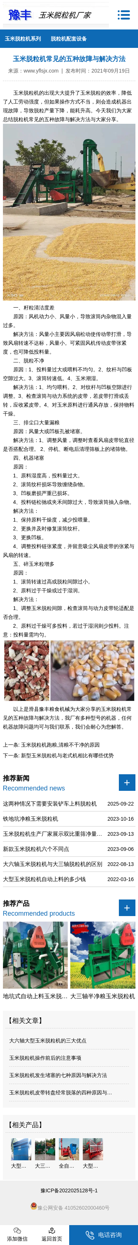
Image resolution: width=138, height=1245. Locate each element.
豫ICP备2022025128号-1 (69, 1190)
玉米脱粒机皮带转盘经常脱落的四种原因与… (60, 1092)
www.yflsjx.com (41, 71)
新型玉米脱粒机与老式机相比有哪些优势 (67, 755)
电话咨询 (103, 1235)
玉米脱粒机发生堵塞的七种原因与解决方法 (58, 1075)
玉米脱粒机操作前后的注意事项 (45, 1058)
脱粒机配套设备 (69, 39)
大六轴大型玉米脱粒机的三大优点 (47, 1041)
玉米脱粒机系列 (23, 39)
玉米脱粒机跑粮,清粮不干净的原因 (60, 745)
